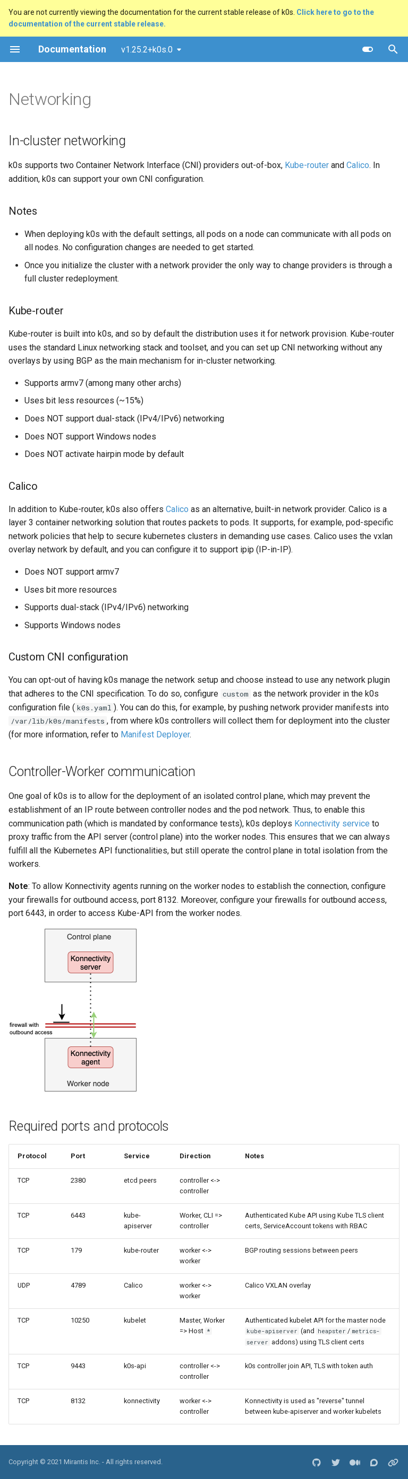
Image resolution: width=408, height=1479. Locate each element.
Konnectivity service (332, 823)
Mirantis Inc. (82, 1462)
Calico (357, 165)
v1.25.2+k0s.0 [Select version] (147, 50)
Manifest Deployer (155, 734)
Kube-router (307, 165)
